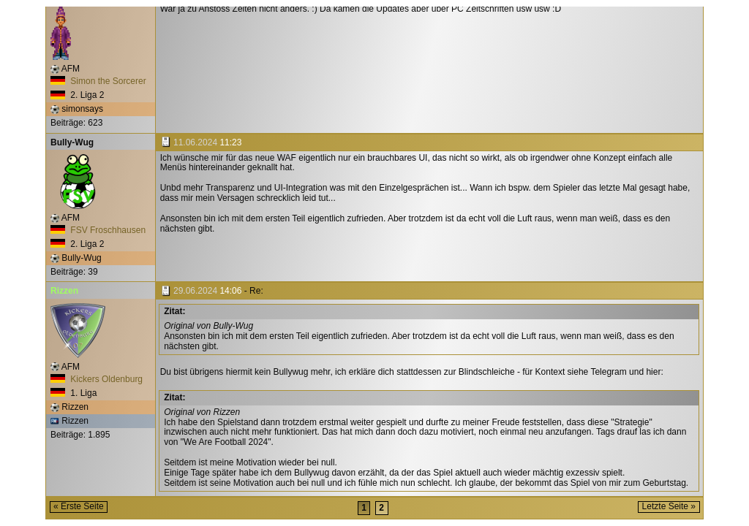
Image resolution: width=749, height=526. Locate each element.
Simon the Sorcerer (98, 81)
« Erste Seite (78, 506)
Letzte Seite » (669, 506)
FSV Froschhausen (98, 230)
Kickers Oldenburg (96, 379)
